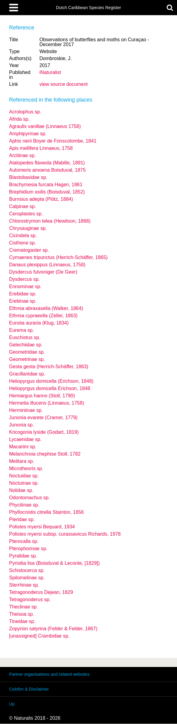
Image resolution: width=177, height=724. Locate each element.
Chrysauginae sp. (28, 228)
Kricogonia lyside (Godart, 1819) (43, 432)
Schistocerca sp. (27, 570)
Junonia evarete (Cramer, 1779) (43, 417)
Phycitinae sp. (24, 504)
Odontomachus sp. (29, 497)
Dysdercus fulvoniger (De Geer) (43, 271)
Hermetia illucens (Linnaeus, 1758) (46, 403)
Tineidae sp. (22, 621)
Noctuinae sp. (24, 483)
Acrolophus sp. (25, 111)
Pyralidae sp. (23, 555)
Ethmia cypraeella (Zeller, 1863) (43, 315)
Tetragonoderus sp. (30, 599)
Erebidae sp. (22, 293)
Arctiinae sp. (22, 155)
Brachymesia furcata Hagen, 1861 (45, 184)
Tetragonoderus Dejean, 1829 (41, 592)
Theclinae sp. (23, 606)
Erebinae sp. (22, 301)
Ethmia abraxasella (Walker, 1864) (46, 308)
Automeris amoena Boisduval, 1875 (47, 170)
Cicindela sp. (23, 235)
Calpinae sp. (22, 206)
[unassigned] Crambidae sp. (39, 635)
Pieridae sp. (22, 519)
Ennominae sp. (25, 286)
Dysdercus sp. (24, 279)
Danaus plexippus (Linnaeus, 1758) (47, 264)
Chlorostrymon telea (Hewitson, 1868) (50, 221)
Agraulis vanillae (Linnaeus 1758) (45, 126)
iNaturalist (50, 72)
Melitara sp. (21, 461)
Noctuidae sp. (24, 475)
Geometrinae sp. (27, 359)
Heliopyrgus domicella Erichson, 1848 (49, 388)
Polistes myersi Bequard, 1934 (42, 526)
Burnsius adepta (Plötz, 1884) (41, 199)
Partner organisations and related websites (49, 674)
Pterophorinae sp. (28, 548)
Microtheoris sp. (26, 468)
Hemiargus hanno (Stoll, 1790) (42, 395)
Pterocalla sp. (23, 541)
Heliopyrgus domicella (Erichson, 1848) (51, 381)
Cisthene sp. (22, 242)
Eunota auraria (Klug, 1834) (39, 322)
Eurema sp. (21, 330)
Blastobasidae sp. (28, 177)
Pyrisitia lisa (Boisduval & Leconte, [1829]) (54, 563)
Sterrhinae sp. (24, 585)
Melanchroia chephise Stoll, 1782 (45, 453)
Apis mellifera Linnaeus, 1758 (41, 148)
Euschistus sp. (24, 337)
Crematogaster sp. (29, 250)
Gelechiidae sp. (25, 344)
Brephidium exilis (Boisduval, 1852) (47, 191)
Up (12, 704)
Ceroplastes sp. (26, 213)
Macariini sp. (22, 446)
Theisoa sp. (21, 614)
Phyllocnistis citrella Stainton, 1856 (46, 512)
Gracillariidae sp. (27, 373)
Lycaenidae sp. (25, 439)
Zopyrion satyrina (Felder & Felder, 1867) (53, 628)
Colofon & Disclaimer (29, 689)
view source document (63, 84)
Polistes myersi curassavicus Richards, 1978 (65, 534)
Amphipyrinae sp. (28, 133)
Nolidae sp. (21, 490)
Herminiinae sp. (26, 410)
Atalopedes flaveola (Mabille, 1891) (47, 162)
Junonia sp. (21, 424)
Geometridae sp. (27, 352)
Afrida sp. (19, 119)
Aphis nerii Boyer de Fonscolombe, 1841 (52, 140)
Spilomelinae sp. (27, 577)
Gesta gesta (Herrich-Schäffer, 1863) (48, 366)
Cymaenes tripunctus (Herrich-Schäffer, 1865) (58, 257)
